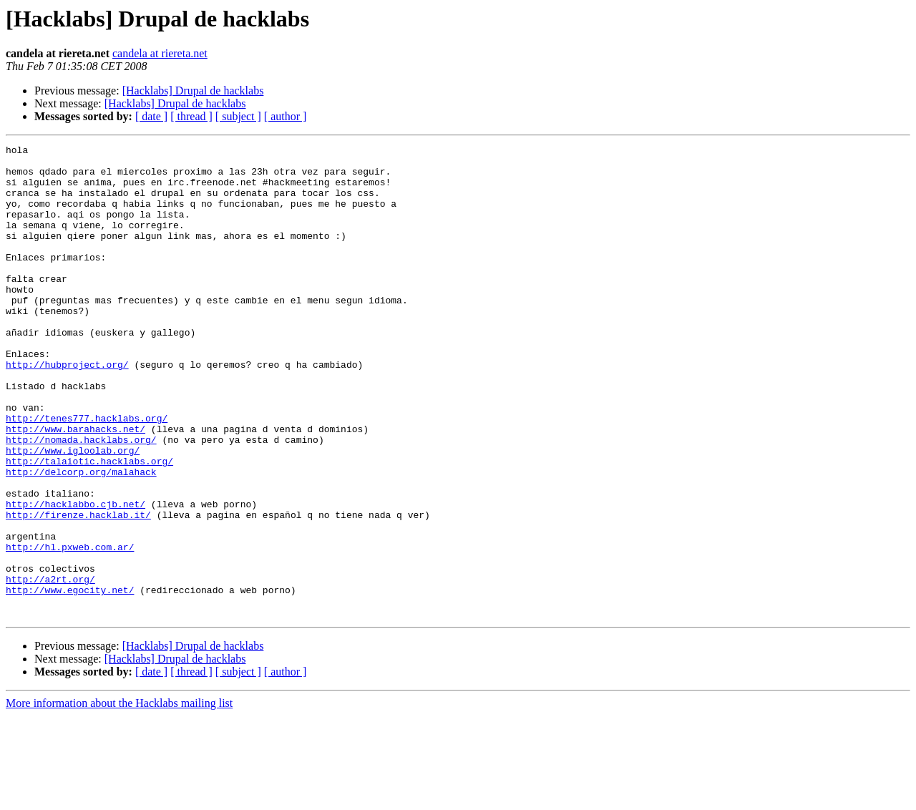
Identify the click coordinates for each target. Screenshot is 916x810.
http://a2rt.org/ (50, 666)
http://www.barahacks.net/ (75, 486)
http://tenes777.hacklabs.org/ (86, 473)
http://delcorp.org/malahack (81, 538)
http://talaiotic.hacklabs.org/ (89, 525)
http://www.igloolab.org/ (73, 512)
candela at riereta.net (160, 53)
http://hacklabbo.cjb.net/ (75, 576)
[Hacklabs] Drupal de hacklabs (193, 90)
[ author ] (285, 116)
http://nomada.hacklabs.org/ (81, 499)
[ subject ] (238, 116)
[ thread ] (191, 116)
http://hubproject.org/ (67, 409)
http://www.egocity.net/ (70, 679)
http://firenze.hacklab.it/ (78, 589)
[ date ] (151, 116)
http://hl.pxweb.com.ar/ (70, 628)
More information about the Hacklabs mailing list (119, 797)
